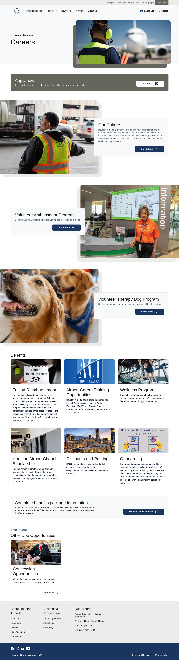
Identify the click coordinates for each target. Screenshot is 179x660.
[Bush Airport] (109, 2)
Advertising (48, 627)
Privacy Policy (161, 655)
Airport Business (34, 11)
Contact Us (16, 636)
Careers (80, 11)
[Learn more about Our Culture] (149, 149)
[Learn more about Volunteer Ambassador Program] (66, 228)
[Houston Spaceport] (147, 2)
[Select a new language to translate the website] (147, 10)
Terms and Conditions (142, 655)
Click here (51, 478)
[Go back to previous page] (22, 35)
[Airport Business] (161, 2)
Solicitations (48, 623)
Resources (52, 11)
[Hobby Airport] (121, 2)
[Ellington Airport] (133, 2)
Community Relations (53, 618)
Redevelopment (18, 632)
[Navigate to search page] (162, 10)
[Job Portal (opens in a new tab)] (150, 84)
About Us (92, 11)
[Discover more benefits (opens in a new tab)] (143, 512)
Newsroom (66, 11)
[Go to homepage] (17, 10)
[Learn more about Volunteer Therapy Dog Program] (149, 312)
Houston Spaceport (84, 625)
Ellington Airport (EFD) (85, 630)
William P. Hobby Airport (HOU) (89, 621)
